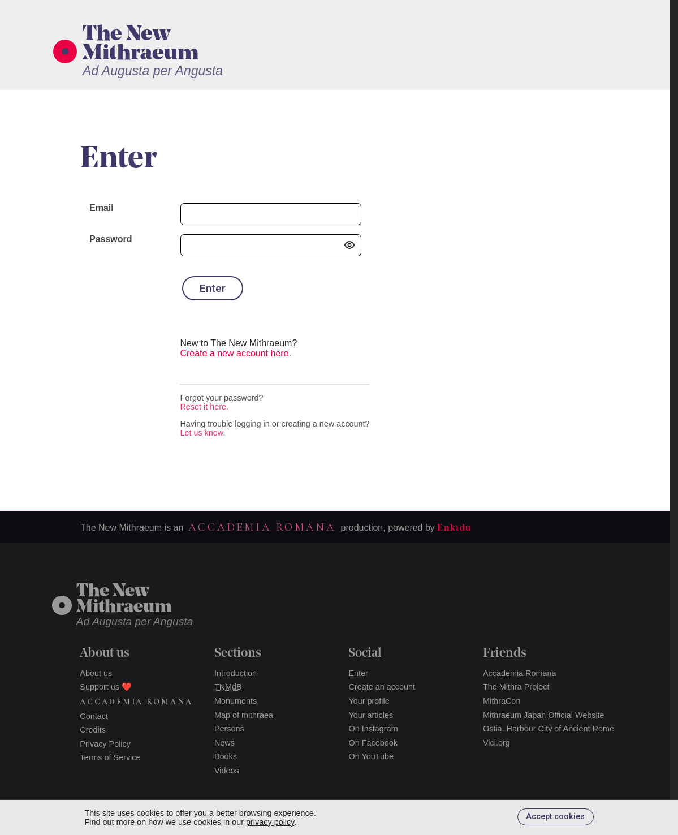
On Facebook (372, 742)
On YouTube (371, 756)
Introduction (235, 673)
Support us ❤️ (106, 686)
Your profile (368, 700)
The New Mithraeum (140, 45)
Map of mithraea (243, 715)
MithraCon (501, 700)
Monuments (235, 700)
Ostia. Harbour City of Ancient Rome (548, 728)
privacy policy (270, 822)
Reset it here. (204, 406)
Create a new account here (234, 353)
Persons (229, 728)
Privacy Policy (105, 743)
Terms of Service (110, 757)
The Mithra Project (516, 686)
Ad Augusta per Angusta (153, 70)
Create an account (381, 686)
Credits (93, 729)
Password (110, 239)
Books (225, 756)
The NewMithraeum (124, 600)
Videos (226, 770)
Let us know (201, 432)
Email (101, 208)
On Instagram (373, 728)
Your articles (370, 715)
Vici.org (496, 742)
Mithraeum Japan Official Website (543, 715)
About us (96, 673)
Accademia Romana (261, 527)
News (224, 742)
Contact (94, 716)
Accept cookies (555, 816)
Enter (358, 673)
